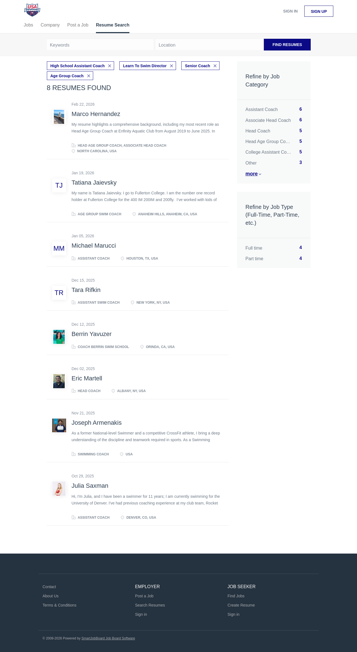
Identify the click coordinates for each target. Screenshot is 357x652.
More (251, 174)
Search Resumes (150, 605)
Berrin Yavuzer (92, 333)
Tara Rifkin (86, 289)
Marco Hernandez (96, 113)
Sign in (290, 11)
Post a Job (144, 596)
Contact (49, 587)
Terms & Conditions (59, 605)
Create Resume (241, 605)
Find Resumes (287, 44)
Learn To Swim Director (145, 66)
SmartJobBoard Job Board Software (108, 638)
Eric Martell (87, 378)
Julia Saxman (90, 485)
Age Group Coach (67, 76)
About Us (51, 596)
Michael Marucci (94, 245)
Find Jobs (236, 596)
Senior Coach (197, 66)
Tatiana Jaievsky (94, 182)
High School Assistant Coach (77, 66)
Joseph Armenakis (97, 422)
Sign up (319, 11)
